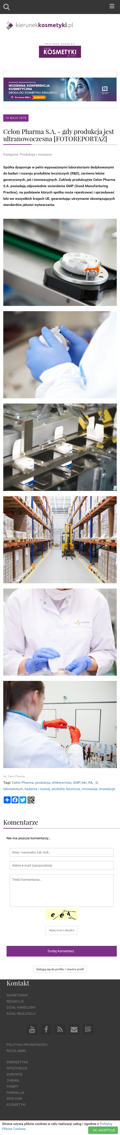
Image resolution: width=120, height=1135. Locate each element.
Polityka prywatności (27, 1045)
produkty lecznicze (66, 789)
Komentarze (20, 822)
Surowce (15, 1074)
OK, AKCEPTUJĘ (104, 1130)
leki (84, 782)
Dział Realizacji (21, 1013)
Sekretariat (17, 995)
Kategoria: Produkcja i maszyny (27, 154)
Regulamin (16, 1051)
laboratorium (13, 789)
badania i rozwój (37, 789)
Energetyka (17, 1062)
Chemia (13, 1080)
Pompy (13, 1086)
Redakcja (15, 1001)
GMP (76, 782)
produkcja (43, 782)
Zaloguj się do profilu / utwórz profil (60, 969)
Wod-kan (14, 1098)
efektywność (61, 782)
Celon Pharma (23, 782)
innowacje (89, 789)
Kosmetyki (16, 1105)
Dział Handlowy (21, 1007)
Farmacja (15, 1093)
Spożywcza (17, 1068)
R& (90, 782)
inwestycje (107, 789)
